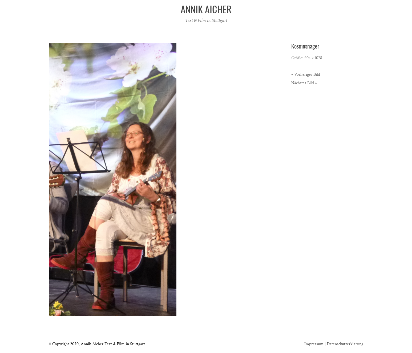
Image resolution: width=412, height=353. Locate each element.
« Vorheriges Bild (305, 74)
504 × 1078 (313, 58)
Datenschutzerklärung (345, 344)
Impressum (314, 344)
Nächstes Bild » (304, 83)
